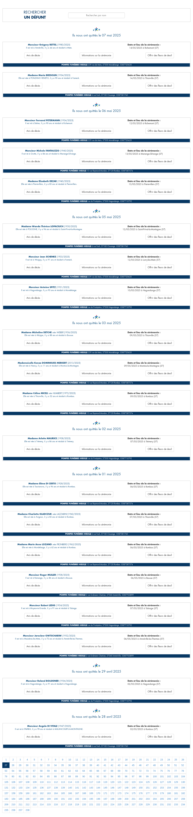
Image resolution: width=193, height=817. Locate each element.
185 (20, 799)
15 (105, 759)
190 (56, 799)
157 (6, 793)
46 (140, 765)
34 (55, 765)
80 (13, 776)
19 (133, 759)
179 (162, 793)
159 (20, 793)
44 (126, 765)
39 (90, 765)
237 (20, 810)
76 (168, 771)
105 (6, 782)
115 (77, 782)
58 (41, 771)
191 (63, 799)
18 (126, 759)
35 (62, 765)
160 (27, 793)
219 (77, 804)
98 (140, 776)
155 (176, 787)
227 (133, 804)
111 (49, 782)
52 (182, 765)
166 (70, 793)
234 (183, 804)
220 (84, 804)
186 (27, 799)
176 (141, 793)
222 (98, 804)
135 (34, 787)
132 (13, 787)
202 (141, 799)
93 (105, 776)
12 (84, 759)
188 (42, 799)
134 (27, 787)
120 (112, 782)
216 (56, 804)
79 (6, 776)
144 (98, 787)
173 (119, 793)
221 (91, 804)
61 (62, 771)
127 (162, 782)
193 (77, 799)
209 (6, 804)
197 (105, 799)
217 (63, 804)
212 (27, 804)
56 (27, 771)
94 (112, 776)
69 (119, 771)
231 (162, 804)
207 (176, 799)
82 (27, 776)
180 (169, 793)
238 (27, 810)
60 (55, 771)
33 (48, 765)
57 (34, 771)
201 (133, 799)
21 (147, 759)
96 (126, 776)
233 (176, 804)
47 (147, 765)
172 (112, 793)
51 (175, 765)
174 (126, 793)
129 (176, 782)
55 (20, 771)
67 (105, 771)
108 (27, 782)
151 (148, 787)
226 (126, 804)
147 (119, 787)
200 (126, 799)
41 (105, 765)
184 (13, 799)
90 (83, 776)
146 (112, 787)
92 (97, 776)
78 (182, 771)
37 (76, 765)
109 (34, 782)
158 (13, 793)
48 (154, 765)
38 (83, 765)
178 (155, 793)
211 (20, 804)
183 (6, 799)
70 (126, 771)
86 (55, 776)
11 (76, 759)
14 (98, 759)
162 (42, 793)
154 (169, 787)
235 (6, 810)
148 (126, 787)
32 (41, 765)
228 (141, 804)
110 (42, 782)
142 (84, 787)
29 (20, 765)
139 (63, 787)
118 (98, 782)
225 (119, 804)
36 (69, 765)
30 (27, 765)
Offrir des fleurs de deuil (160, 55)
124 (141, 782)
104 (183, 776)
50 (168, 765)
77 (175, 771)
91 (90, 776)
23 (161, 759)
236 (13, 810)
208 (183, 799)
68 (112, 771)
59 (48, 771)
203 (148, 799)
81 (20, 776)
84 (41, 776)
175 (133, 793)
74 (154, 771)
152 (155, 787)
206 (169, 799)
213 (34, 804)
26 (182, 759)
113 (63, 782)
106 (13, 782)
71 (133, 771)
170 (98, 793)
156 (183, 787)
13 (91, 759)
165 (63, 793)
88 (69, 776)
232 (169, 804)
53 (6, 771)
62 (69, 771)
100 (155, 776)
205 (162, 799)
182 (183, 793)
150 (141, 787)
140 (70, 787)
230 (155, 804)
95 (119, 776)
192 (70, 799)
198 (112, 799)
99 (147, 776)
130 (183, 782)
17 (119, 759)
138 (56, 787)
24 (168, 759)
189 (49, 799)
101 (162, 776)
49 (161, 765)
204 (155, 799)
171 (105, 793)
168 (84, 793)
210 (13, 804)
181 (176, 793)
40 (97, 765)
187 (34, 799)
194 (84, 799)
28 (13, 765)
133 (20, 787)
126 (155, 782)
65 (90, 771)
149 (133, 787)
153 (162, 787)
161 (34, 793)
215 (49, 804)
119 (105, 782)
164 (56, 793)
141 (77, 787)
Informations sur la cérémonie (96, 55)
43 (119, 765)
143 (91, 787)
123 (133, 782)
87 (62, 776)
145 (105, 787)
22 (154, 759)
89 (76, 776)
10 (69, 759)
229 (148, 804)
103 (176, 776)
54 (13, 771)
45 (133, 765)
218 (70, 804)
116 (84, 782)
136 (42, 787)
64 (83, 771)
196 (98, 799)
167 (77, 793)
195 (91, 799)
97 (133, 776)
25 (175, 759)
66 (97, 771)
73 (147, 771)
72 (140, 771)
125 (148, 782)
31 (34, 765)
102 (169, 776)
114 (70, 782)
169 (91, 793)
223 (105, 804)
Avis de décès (33, 55)
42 (112, 765)
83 (34, 776)
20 (140, 759)
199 (119, 799)
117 (91, 782)
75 (161, 771)
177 (148, 793)
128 (169, 782)
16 (112, 759)
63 (76, 771)
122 (126, 782)
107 (20, 782)
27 (6, 765)
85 (48, 776)
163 (49, 793)
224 (112, 804)
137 (49, 787)
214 (42, 804)
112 (56, 782)
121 (119, 782)
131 (6, 787)
